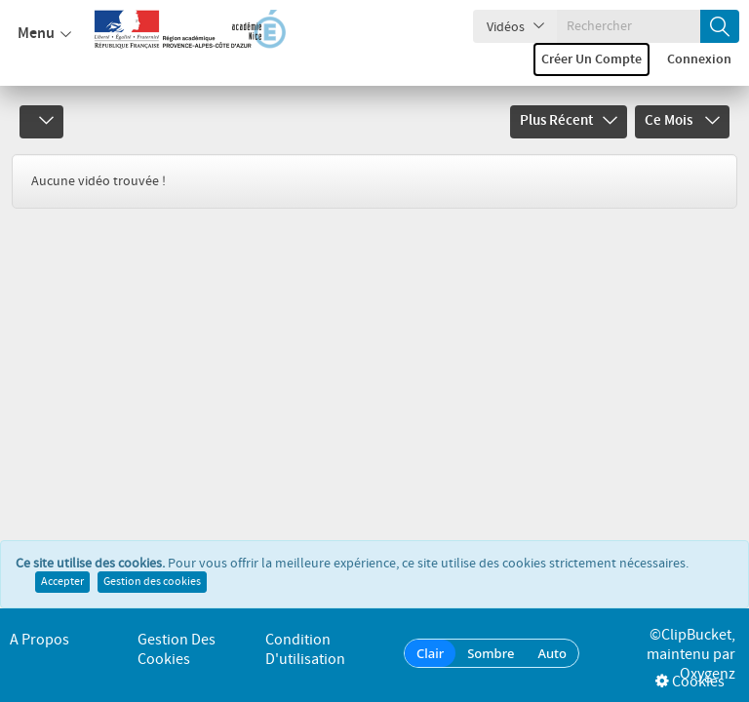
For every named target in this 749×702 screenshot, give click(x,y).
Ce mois (682, 121)
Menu (44, 34)
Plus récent (568, 121)
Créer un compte (591, 59)
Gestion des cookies (152, 582)
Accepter (62, 582)
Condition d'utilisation (305, 650)
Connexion (699, 59)
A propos (39, 640)
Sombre (490, 653)
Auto (552, 653)
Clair (430, 653)
